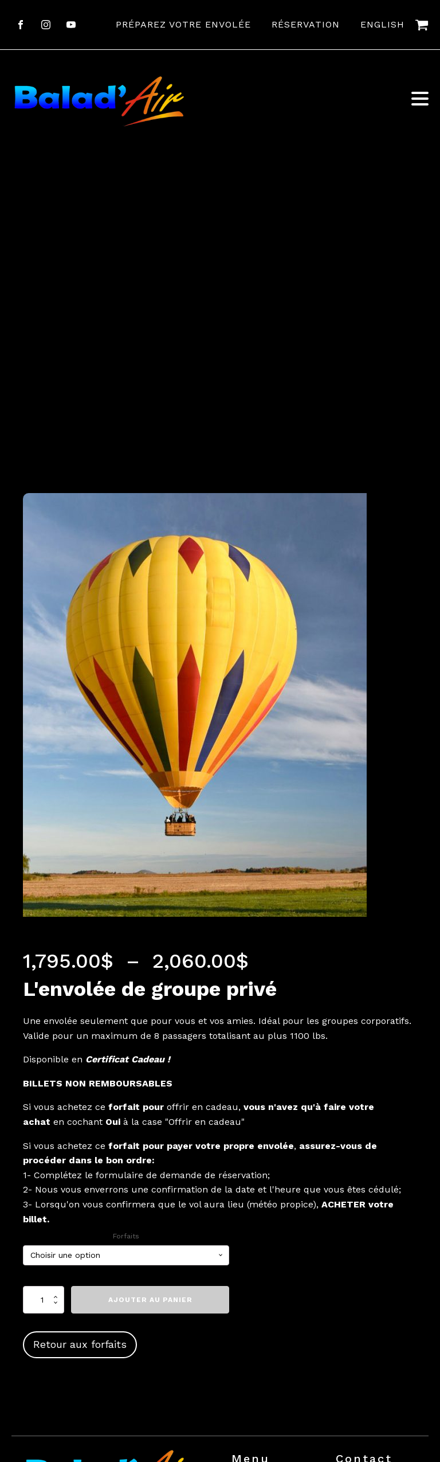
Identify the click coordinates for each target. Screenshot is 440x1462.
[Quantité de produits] (43, 1300)
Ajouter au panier (150, 1300)
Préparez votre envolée (183, 24)
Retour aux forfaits (80, 1344)
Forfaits (126, 1236)
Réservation (306, 24)
